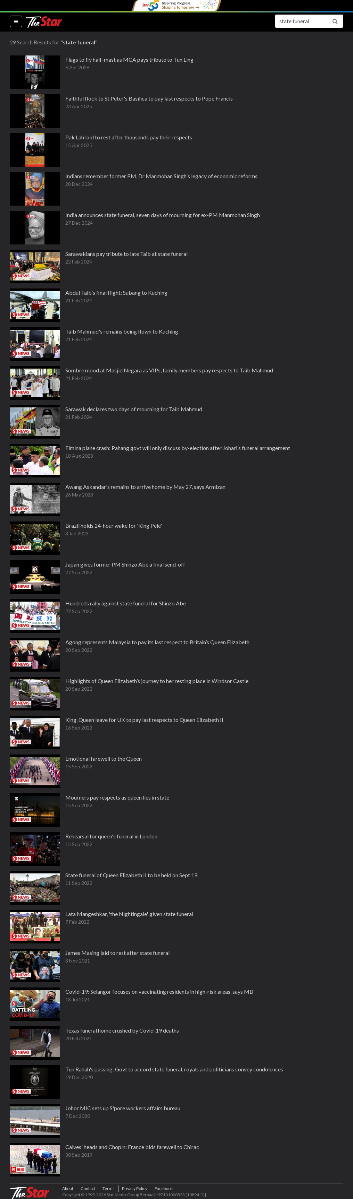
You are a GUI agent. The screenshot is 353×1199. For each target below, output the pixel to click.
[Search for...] (301, 21)
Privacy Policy (134, 1188)
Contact (88, 1188)
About (67, 1188)
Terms (108, 1188)
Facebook (164, 1188)
